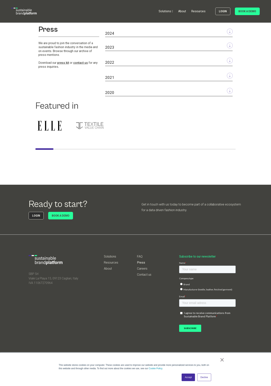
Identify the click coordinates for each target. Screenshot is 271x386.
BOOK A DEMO (247, 11)
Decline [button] (204, 377)
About (182, 11)
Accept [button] (188, 377)
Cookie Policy (155, 368)
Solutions (110, 256)
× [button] (222, 359)
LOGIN (223, 11)
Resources (198, 11)
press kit (63, 63)
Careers (142, 268)
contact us (80, 63)
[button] (166, 11)
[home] (24, 11)
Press (141, 262)
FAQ (139, 256)
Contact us (144, 274)
